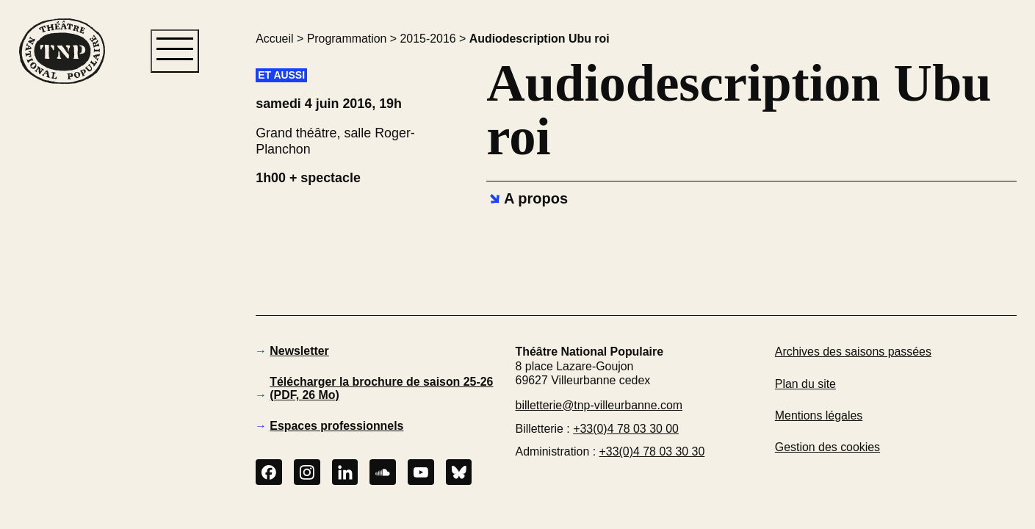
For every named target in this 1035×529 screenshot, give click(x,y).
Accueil (274, 38)
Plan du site (805, 384)
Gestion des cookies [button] (827, 447)
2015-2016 (428, 38)
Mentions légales (818, 415)
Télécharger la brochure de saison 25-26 (381, 388)
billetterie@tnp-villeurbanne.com (599, 405)
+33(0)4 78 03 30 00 (626, 428)
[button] (61, 335)
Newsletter (299, 351)
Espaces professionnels (336, 426)
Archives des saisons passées (853, 351)
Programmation (347, 38)
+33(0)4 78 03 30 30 (652, 451)
